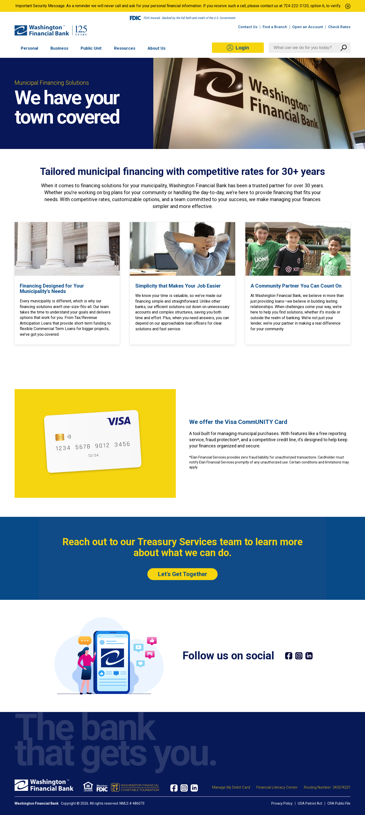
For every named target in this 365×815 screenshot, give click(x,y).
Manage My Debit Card (231, 787)
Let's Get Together (182, 574)
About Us (156, 48)
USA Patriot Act (310, 803)
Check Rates (339, 27)
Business (59, 48)
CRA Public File (338, 803)
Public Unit (91, 48)
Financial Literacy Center (276, 787)
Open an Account (307, 27)
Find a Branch (275, 27)
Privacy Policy (282, 803)
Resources (124, 48)
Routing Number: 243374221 (327, 787)
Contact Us (247, 27)
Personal (29, 48)
